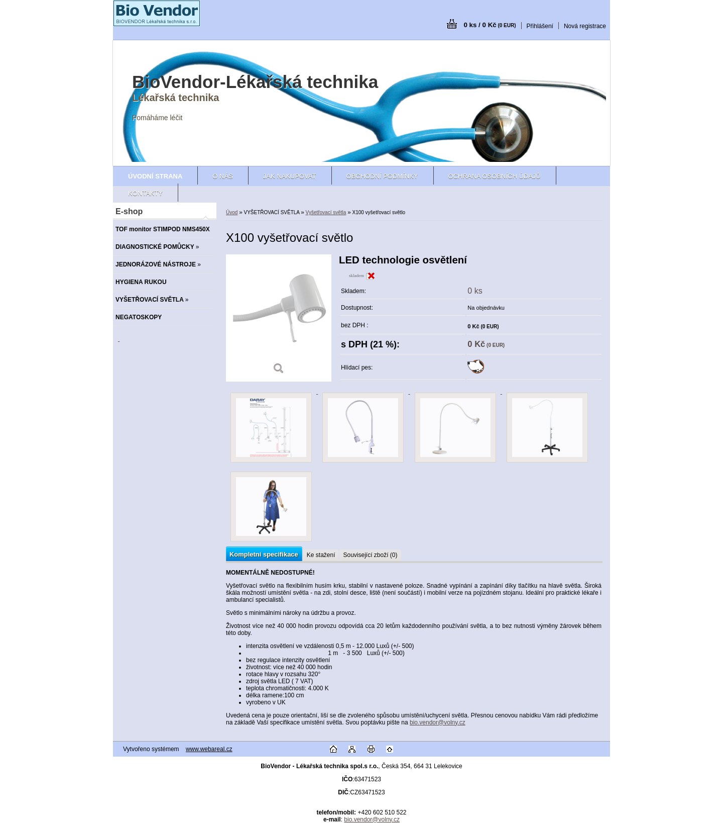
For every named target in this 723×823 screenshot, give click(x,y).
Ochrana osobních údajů (494, 176)
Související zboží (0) (370, 555)
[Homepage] (155, 176)
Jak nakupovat (289, 176)
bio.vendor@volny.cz (437, 722)
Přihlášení (540, 26)
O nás (222, 176)
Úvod (231, 212)
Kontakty (145, 193)
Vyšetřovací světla (326, 212)
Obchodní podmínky (382, 176)
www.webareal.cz (209, 749)
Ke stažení (321, 555)
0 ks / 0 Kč (489, 25)
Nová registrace (585, 26)
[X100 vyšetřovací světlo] (278, 318)
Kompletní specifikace (263, 554)
